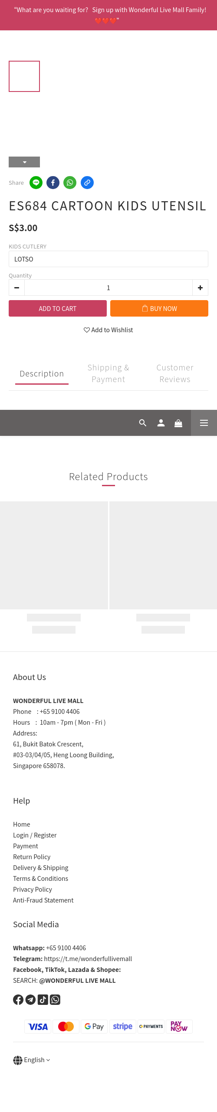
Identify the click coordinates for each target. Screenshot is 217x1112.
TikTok (55, 969)
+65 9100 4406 (49, 947)
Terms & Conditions (40, 878)
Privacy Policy (32, 889)
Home (21, 824)
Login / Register (34, 835)
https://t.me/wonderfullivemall (72, 958)
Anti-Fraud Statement (43, 900)
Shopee (107, 969)
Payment (25, 845)
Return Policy (31, 856)
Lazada (78, 969)
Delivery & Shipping (40, 867)
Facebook (27, 969)
